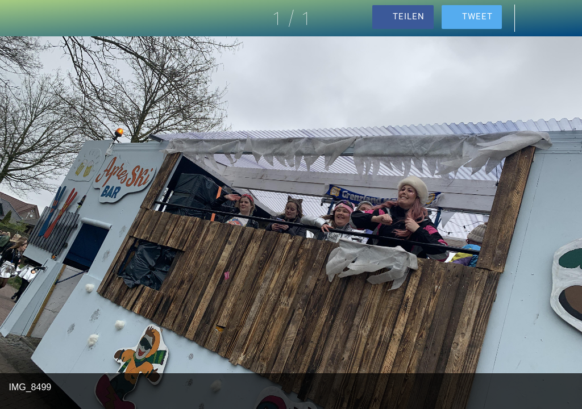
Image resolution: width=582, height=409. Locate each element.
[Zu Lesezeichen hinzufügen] (563, 18)
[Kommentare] (534, 18)
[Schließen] (18, 18)
